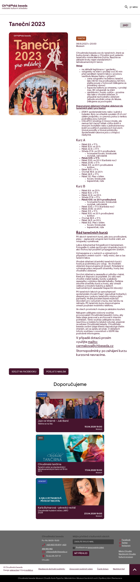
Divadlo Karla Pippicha (53, 578)
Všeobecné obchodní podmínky (51, 569)
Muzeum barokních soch (87, 578)
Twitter (125, 543)
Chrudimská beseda (26, 578)
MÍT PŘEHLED (81, 553)
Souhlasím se (90, 548)
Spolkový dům (105, 578)
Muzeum (39, 578)
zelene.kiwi (14, 570)
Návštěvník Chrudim (127, 554)
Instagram (126, 546)
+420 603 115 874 (53, 545)
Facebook (126, 540)
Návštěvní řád (119, 569)
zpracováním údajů (96, 548)
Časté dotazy (103, 569)
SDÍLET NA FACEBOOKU (24, 372)
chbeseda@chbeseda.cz (56, 552)
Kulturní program (126, 557)
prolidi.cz (29, 570)
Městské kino (70, 578)
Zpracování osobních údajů (81, 569)
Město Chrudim (125, 551)
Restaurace (117, 578)
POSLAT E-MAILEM (56, 372)
